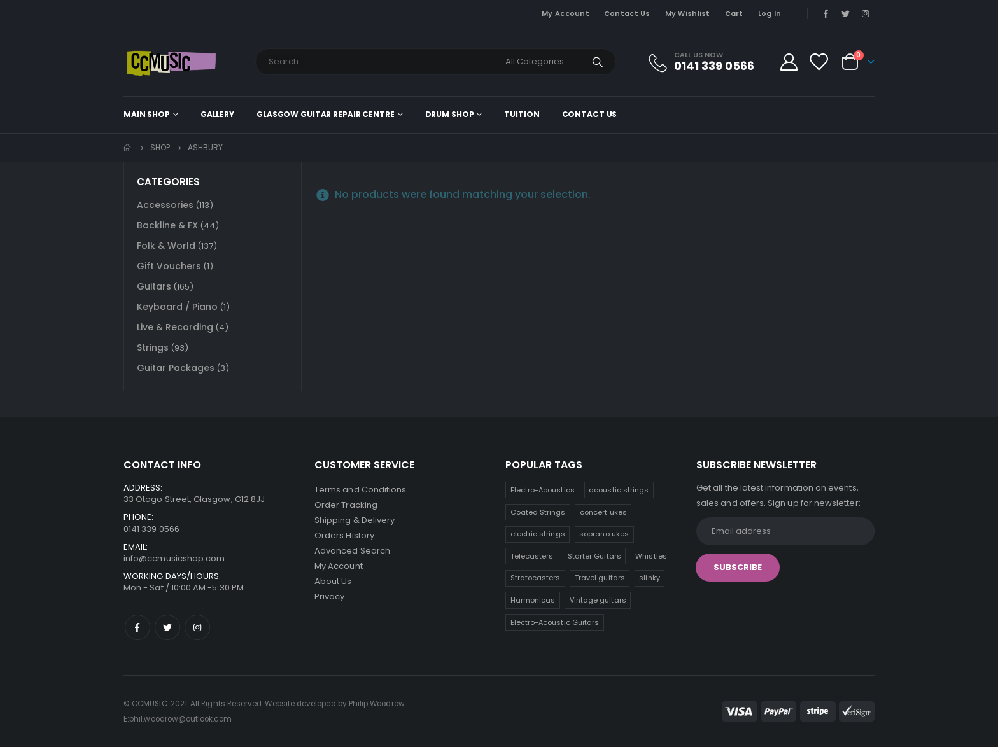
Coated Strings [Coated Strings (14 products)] (538, 512)
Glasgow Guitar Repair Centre (326, 114)
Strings (153, 347)
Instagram (197, 627)
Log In (770, 13)
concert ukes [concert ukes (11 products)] (603, 512)
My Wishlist (687, 13)
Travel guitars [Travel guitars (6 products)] (600, 578)
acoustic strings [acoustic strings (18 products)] (619, 490)
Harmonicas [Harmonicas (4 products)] (533, 600)
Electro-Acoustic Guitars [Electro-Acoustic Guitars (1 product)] (555, 622)
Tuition (521, 114)
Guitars (154, 286)
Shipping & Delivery (354, 520)
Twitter (167, 627)
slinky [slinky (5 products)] (649, 578)
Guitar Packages (175, 367)
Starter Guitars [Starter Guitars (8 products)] (594, 556)
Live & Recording (175, 327)
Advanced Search (352, 551)
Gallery (217, 114)
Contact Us (627, 13)
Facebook (137, 627)
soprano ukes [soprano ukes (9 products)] (604, 534)
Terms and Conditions (360, 490)
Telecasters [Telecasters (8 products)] (532, 556)
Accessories (165, 205)
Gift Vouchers (169, 266)
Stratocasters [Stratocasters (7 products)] (535, 578)
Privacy (329, 596)
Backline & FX (167, 225)
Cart (734, 13)
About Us (333, 581)
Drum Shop (449, 114)
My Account (565, 13)
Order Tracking (345, 505)
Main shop (146, 114)
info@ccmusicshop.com (174, 558)
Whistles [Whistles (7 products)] (651, 556)
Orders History (344, 535)
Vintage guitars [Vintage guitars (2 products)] (598, 600)
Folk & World (166, 245)
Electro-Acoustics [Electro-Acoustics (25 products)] (542, 490)
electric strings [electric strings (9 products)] (537, 534)
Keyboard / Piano (177, 306)
